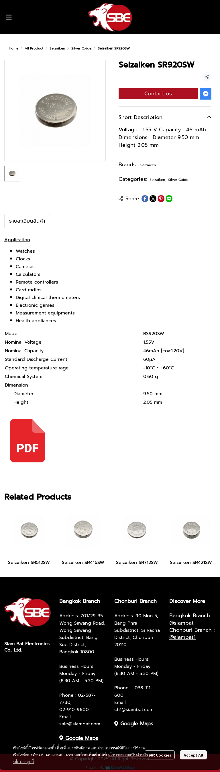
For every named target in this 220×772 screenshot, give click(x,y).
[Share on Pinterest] (161, 198)
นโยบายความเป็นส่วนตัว (128, 754)
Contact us (158, 94)
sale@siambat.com (79, 723)
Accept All (193, 754)
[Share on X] (153, 198)
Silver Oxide (81, 48)
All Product (34, 48)
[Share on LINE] (169, 198)
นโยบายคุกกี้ (23, 761)
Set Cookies (159, 754)
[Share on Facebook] (145, 198)
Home (13, 48)
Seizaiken (57, 48)
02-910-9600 (74, 709)
